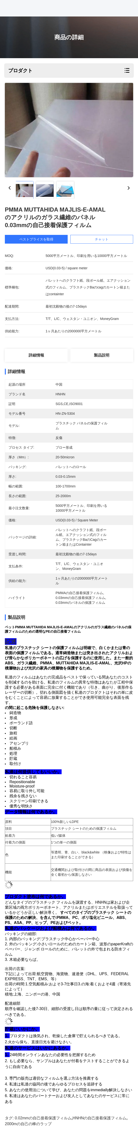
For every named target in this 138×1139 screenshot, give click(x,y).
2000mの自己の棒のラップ (28, 1124)
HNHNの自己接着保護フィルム (99, 1118)
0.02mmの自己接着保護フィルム (43, 1118)
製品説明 (101, 355)
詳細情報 (36, 355)
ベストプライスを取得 (37, 239)
